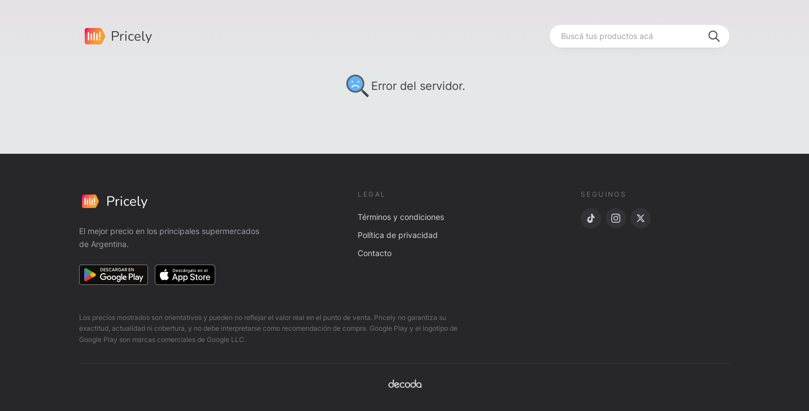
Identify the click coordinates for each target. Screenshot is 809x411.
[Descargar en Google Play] (113, 275)
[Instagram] (616, 218)
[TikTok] (591, 218)
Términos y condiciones (401, 217)
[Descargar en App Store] (185, 275)
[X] (640, 218)
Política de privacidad (398, 235)
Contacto (375, 253)
